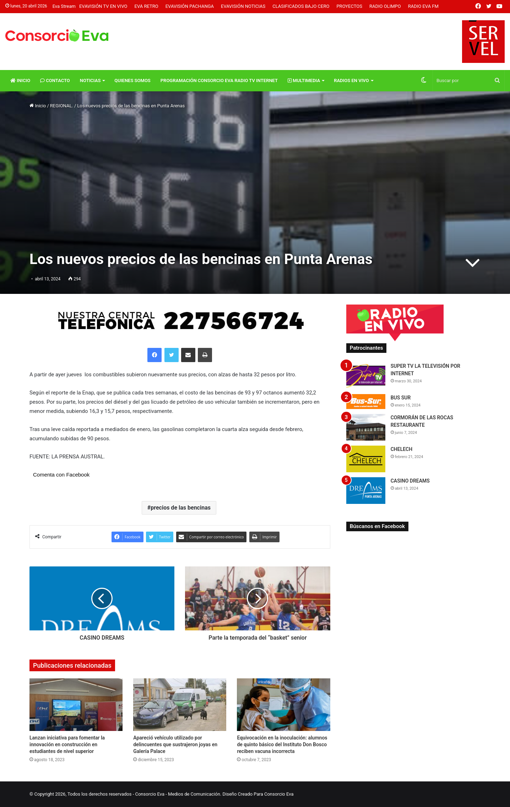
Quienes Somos (132, 80)
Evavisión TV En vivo (103, 6)
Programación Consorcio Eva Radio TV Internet (219, 80)
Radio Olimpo (385, 6)
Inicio (20, 80)
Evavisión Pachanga (190, 6)
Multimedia (304, 80)
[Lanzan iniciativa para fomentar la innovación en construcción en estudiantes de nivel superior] (76, 704)
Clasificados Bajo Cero (300, 6)
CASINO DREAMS (410, 481)
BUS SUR (401, 397)
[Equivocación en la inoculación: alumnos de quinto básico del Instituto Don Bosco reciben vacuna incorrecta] (283, 704)
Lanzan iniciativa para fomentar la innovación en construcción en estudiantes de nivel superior (67, 744)
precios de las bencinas (181, 507)
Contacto (55, 80)
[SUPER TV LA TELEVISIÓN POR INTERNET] (365, 375)
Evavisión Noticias (243, 6)
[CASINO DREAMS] (365, 490)
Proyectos (349, 6)
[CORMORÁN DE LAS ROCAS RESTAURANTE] (365, 427)
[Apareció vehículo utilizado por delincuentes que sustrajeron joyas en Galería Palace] (179, 704)
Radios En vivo (351, 80)
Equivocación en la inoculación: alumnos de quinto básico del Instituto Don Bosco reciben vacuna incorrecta (282, 744)
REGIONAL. (61, 105)
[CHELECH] (365, 459)
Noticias (90, 80)
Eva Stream (64, 6)
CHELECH (402, 449)
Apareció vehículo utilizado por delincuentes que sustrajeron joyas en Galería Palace (175, 744)
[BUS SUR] (365, 401)
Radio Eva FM (423, 6)
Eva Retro (146, 6)
